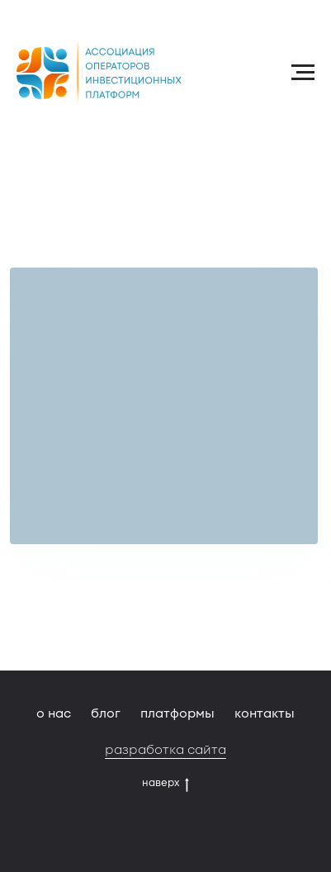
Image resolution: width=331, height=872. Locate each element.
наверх (165, 782)
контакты (264, 713)
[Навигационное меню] (302, 72)
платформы (177, 713)
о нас (53, 713)
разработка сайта (165, 750)
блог (106, 713)
